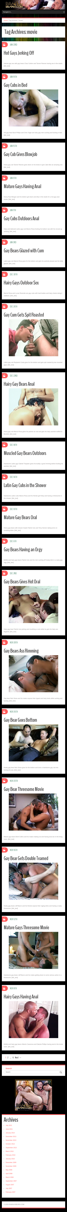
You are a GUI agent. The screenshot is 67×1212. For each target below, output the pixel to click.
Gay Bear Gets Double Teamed (27, 858)
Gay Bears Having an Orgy (24, 549)
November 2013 (11, 1140)
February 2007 (10, 1192)
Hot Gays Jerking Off (20, 53)
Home (6, 20)
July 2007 (9, 1188)
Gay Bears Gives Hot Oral (23, 581)
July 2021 (9, 1125)
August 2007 (10, 1185)
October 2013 (10, 1144)
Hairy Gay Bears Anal (20, 384)
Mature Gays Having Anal (23, 186)
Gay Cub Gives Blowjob (21, 154)
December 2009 (11, 1162)
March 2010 (9, 1151)
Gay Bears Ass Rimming (22, 651)
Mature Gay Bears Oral (21, 517)
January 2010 (10, 1159)
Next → (18, 1057)
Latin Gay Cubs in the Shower (26, 485)
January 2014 (10, 1133)
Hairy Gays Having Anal (22, 996)
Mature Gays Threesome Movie (27, 927)
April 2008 (9, 1173)
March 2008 (9, 1177)
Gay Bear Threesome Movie (25, 789)
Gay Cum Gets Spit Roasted (25, 315)
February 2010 (10, 1155)
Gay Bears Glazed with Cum (24, 250)
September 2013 (11, 1148)
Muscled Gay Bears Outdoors (26, 453)
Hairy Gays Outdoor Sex (22, 282)
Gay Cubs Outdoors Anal (22, 218)
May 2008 (9, 1170)
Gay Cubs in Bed (16, 85)
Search (9, 1068)
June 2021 (9, 1129)
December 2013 (11, 1136)
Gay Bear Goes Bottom (21, 720)
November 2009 (11, 1166)
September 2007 (11, 1181)
